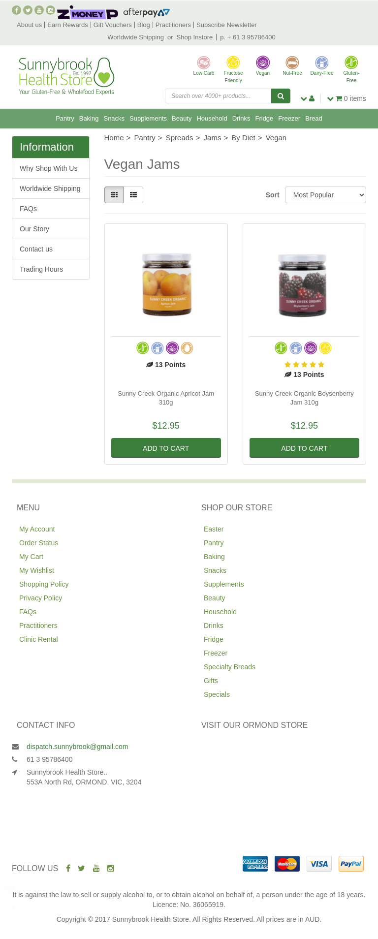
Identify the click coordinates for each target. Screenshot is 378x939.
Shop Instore (195, 37)
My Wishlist (36, 570)
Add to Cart (166, 448)
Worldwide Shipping (135, 37)
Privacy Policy (40, 598)
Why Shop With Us (48, 168)
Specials (217, 694)
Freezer (289, 118)
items (346, 98)
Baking (89, 118)
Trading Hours (41, 269)
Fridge (264, 118)
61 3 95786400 (49, 759)
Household (211, 118)
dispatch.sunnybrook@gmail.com (77, 747)
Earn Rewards (67, 25)
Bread (313, 118)
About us (29, 25)
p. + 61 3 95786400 (247, 37)
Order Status (38, 543)
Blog (143, 25)
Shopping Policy (43, 584)
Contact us (36, 249)
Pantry (65, 118)
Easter (213, 529)
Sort (272, 195)
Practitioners (173, 25)
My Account (37, 529)
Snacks (114, 118)
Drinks (241, 118)
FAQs (28, 209)
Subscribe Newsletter (226, 25)
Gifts (211, 681)
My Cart (31, 557)
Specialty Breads (229, 667)
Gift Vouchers (113, 25)
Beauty (181, 118)
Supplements (148, 118)
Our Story (34, 229)
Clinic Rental (38, 639)
